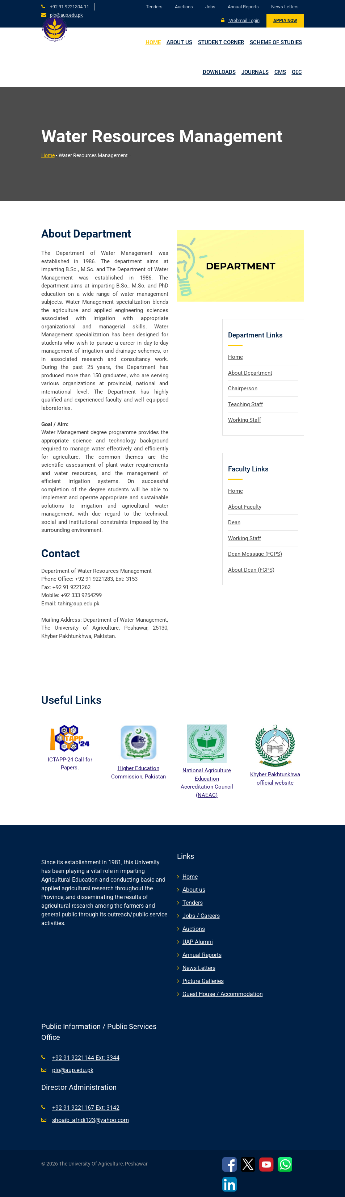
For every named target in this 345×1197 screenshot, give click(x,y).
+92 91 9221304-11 (69, 6)
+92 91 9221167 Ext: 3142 (85, 1107)
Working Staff (244, 420)
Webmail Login (240, 20)
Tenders (154, 6)
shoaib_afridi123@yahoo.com (90, 1120)
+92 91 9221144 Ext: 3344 (85, 1057)
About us (179, 42)
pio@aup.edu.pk (66, 15)
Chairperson (242, 388)
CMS (280, 72)
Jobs (210, 6)
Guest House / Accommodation (222, 994)
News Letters (285, 6)
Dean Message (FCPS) (255, 554)
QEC (297, 72)
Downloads (219, 72)
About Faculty (244, 506)
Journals (255, 72)
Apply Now (285, 20)
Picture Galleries (203, 981)
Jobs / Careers (201, 915)
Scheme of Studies (276, 42)
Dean (234, 522)
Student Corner (221, 42)
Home (153, 42)
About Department (250, 372)
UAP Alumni (197, 941)
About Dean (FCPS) (251, 569)
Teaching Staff (245, 404)
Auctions (184, 6)
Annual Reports (243, 6)
